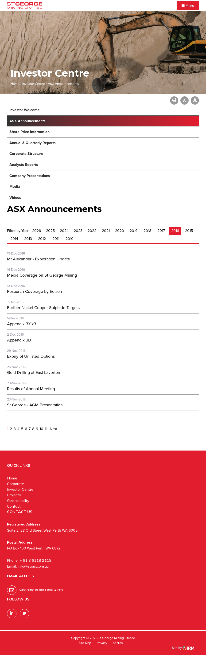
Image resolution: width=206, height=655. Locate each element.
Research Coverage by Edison (34, 291)
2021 (106, 230)
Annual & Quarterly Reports (32, 142)
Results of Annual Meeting (31, 389)
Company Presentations (29, 175)
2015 (189, 230)
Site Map (85, 642)
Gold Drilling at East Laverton (33, 372)
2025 (50, 230)
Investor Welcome (24, 110)
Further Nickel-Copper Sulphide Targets (43, 308)
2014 (14, 238)
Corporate (15, 483)
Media (14, 186)
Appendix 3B (19, 340)
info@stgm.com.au (33, 566)
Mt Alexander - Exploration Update (38, 259)
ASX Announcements (27, 121)
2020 (119, 230)
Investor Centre (20, 489)
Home (12, 478)
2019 (133, 230)
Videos (15, 197)
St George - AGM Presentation (35, 405)
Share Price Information (29, 131)
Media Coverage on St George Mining (42, 275)
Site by (183, 647)
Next (53, 428)
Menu (188, 5)
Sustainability (18, 500)
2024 (64, 230)
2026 (36, 230)
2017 (161, 230)
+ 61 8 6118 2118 (35, 560)
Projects (14, 495)
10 (41, 428)
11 (46, 428)
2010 (70, 238)
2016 (175, 230)
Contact (14, 506)
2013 (28, 238)
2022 (92, 230)
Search (118, 642)
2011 (55, 238)
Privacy (102, 642)
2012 (42, 238)
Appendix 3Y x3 (21, 324)
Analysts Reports (23, 164)
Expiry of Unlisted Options (31, 356)
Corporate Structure (26, 153)
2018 (147, 230)
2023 (78, 230)
